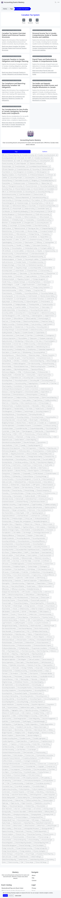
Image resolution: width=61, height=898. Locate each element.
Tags (11, 9)
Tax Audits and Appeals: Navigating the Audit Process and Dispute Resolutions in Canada (45, 85)
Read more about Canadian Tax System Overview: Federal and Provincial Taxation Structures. (14, 48)
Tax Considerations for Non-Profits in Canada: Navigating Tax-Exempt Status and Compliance (15, 111)
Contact (34, 880)
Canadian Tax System (22, 9)
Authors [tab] (44, 151)
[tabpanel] (30, 509)
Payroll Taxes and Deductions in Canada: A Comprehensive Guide (44, 60)
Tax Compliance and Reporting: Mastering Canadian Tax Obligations (13, 85)
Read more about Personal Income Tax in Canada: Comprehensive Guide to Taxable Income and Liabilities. (44, 48)
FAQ (33, 878)
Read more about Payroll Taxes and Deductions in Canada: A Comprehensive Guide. (44, 72)
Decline (11, 895)
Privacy (34, 888)
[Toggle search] (55, 2)
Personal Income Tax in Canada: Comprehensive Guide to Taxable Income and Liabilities (44, 35)
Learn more (18, 895)
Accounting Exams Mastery (12, 2)
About (33, 875)
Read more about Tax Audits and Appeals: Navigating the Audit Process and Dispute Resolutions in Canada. (44, 98)
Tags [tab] (16, 151)
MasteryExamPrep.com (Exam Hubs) (12, 888)
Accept (5, 895)
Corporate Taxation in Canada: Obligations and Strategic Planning (15, 60)
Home (5, 9)
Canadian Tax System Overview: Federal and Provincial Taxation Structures (14, 35)
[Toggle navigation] (58, 2)
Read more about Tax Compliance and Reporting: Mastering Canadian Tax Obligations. (13, 98)
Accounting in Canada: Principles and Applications (11, 30)
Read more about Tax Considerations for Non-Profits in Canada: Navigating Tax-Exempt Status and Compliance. (14, 124)
